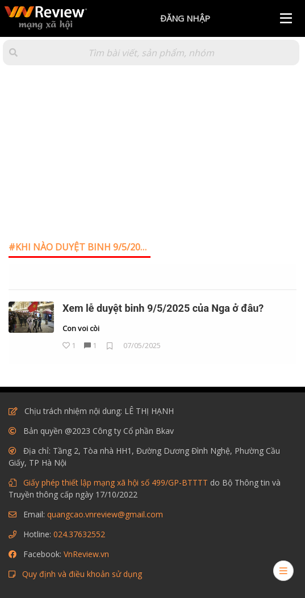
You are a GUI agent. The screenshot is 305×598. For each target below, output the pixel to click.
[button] (13, 52)
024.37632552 (79, 534)
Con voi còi (80, 329)
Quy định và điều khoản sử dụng (82, 573)
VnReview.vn (86, 554)
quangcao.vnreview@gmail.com (105, 514)
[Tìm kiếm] (151, 52)
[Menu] (286, 18)
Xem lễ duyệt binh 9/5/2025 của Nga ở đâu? (163, 308)
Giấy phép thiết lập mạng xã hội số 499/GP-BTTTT (115, 482)
